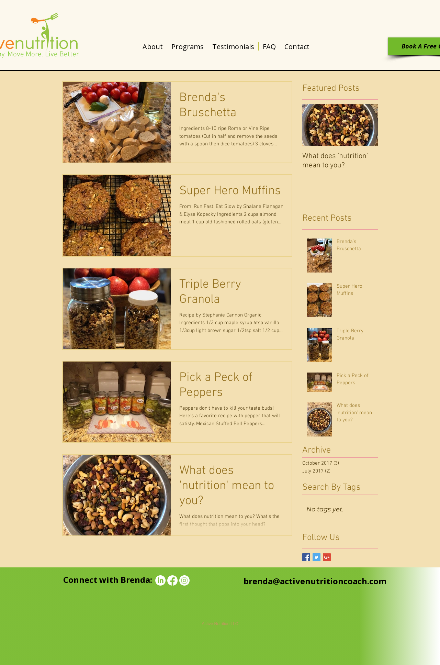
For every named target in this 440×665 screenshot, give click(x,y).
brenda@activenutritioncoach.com (315, 581)
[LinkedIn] (160, 580)
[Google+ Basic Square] (327, 557)
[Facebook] (172, 580)
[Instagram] (184, 580)
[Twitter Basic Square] (316, 557)
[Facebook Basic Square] (306, 557)
